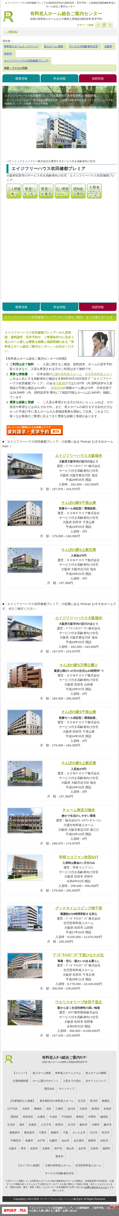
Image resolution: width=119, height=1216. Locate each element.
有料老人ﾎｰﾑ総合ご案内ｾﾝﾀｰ (64, 1059)
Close (114, 1206)
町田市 (59, 1124)
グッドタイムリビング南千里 (78, 908)
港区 (22, 1124)
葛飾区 (38, 1108)
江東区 (59, 1108)
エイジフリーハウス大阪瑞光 (78, 456)
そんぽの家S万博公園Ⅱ (78, 665)
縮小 (98, 24)
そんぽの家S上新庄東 (78, 550)
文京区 (11, 1124)
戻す (104, 24)
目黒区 (33, 1124)
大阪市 (12, 1148)
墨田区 (14, 1116)
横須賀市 (29, 1132)
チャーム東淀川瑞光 (78, 810)
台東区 (41, 1116)
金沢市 (82, 1148)
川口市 (93, 1132)
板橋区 (106, 1100)
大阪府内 (62, 383)
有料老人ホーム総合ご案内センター (66, 16)
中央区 (53, 1116)
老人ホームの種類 (95, 1072)
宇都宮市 (16, 1140)
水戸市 (41, 1140)
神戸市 (58, 1148)
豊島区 (80, 1116)
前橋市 (29, 1140)
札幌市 (53, 1140)
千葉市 (43, 1132)
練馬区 (104, 1116)
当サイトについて (95, 1080)
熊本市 (59, 1156)
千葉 (65, 1132)
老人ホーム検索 (42, 1072)
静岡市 (92, 1140)
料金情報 (59, 78)
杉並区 (108, 1108)
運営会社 (49, 1088)
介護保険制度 (20, 1080)
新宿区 (96, 1108)
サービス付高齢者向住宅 (59, 1173)
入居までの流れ (72, 1080)
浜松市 (104, 1140)
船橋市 (55, 1132)
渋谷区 (83, 1108)
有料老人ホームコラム (68, 1072)
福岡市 (106, 1148)
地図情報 (98, 78)
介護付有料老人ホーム (67, 374)
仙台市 (65, 1140)
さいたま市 (78, 1132)
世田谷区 (28, 1116)
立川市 (71, 1124)
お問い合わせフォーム (96, 1187)
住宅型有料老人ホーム (88, 1165)
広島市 (94, 1148)
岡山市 (70, 1148)
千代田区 (67, 1116)
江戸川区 (12, 1108)
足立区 (82, 1100)
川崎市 (96, 1124)
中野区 (92, 1116)
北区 (48, 1108)
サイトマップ (67, 1088)
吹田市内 (57, 388)
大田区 (26, 1108)
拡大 (110, 24)
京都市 (46, 1148)
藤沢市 (108, 1124)
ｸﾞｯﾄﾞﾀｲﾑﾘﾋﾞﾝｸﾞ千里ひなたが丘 (78, 955)
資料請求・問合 (15, 1210)
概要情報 (21, 78)
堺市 (23, 1148)
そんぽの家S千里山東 (78, 503)
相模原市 (14, 1132)
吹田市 (34, 1148)
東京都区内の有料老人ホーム (57, 1100)
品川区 (71, 1108)
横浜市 (83, 1124)
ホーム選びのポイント (46, 1080)
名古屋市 (79, 1140)
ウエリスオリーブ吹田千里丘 (78, 1002)
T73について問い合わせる (35, 430)
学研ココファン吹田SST (78, 857)
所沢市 (106, 1132)
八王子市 (46, 1124)
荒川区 (94, 1100)
